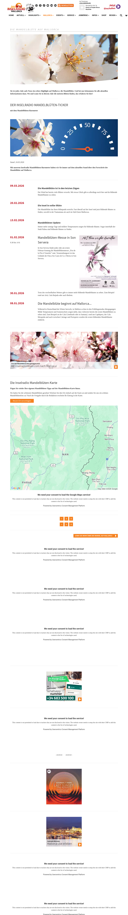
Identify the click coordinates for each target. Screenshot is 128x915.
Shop (104, 15)
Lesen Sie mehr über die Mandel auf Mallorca (93, 536)
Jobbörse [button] (83, 15)
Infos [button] (94, 15)
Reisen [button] (112, 15)
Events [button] (59, 15)
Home (11, 15)
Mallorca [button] (47, 15)
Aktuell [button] (20, 15)
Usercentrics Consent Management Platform (68, 506)
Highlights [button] (33, 15)
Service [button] (70, 15)
